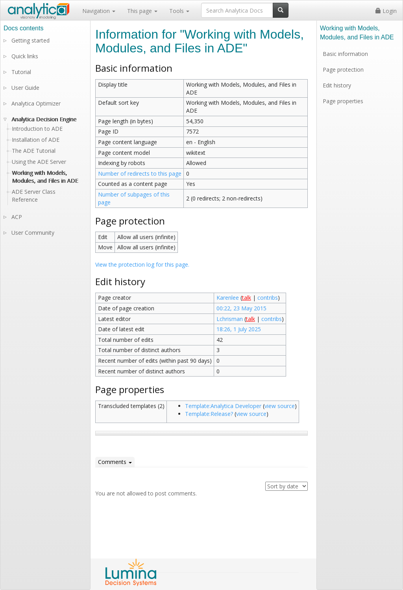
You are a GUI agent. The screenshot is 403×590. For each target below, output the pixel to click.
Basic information (345, 54)
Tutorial (21, 72)
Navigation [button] (98, 11)
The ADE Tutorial (33, 150)
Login (386, 11)
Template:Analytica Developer (223, 406)
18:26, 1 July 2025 (238, 329)
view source (279, 406)
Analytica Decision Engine (43, 119)
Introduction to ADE (37, 128)
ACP (16, 217)
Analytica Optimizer (36, 103)
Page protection (343, 69)
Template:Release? (209, 413)
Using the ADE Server (39, 161)
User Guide (25, 87)
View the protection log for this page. (142, 264)
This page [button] (142, 11)
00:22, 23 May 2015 (241, 308)
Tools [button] (179, 11)
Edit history (337, 85)
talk (246, 297)
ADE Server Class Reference (33, 195)
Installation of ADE (35, 139)
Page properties (343, 101)
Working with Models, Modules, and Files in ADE (45, 176)
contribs (267, 297)
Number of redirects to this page (139, 173)
